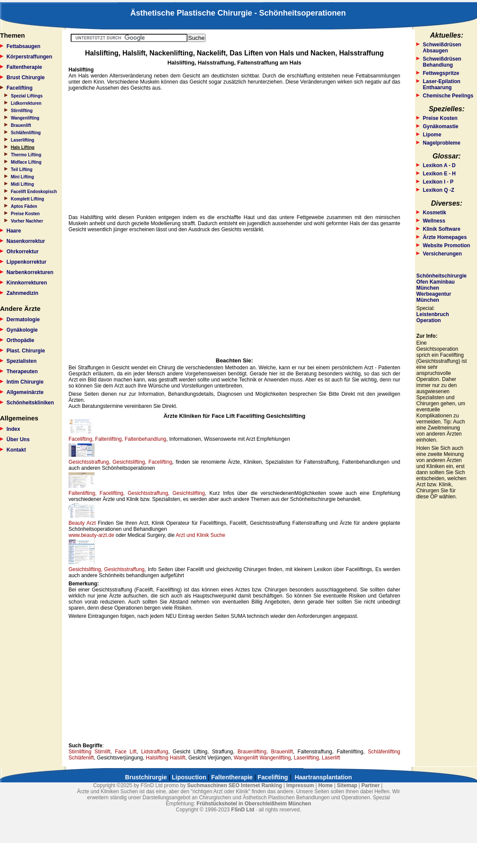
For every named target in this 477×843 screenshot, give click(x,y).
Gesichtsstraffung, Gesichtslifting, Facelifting (120, 462)
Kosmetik (434, 213)
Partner (371, 785)
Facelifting (20, 88)
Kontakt (16, 450)
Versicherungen (442, 254)
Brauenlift (21, 125)
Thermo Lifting (26, 154)
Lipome (432, 135)
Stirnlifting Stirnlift (90, 752)
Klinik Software (442, 229)
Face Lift (126, 752)
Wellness (434, 221)
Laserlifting (22, 140)
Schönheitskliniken (30, 403)
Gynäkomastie (440, 126)
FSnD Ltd (242, 810)
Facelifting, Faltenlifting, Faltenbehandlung (117, 439)
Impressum (300, 785)
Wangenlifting (25, 118)
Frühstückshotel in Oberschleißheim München (253, 804)
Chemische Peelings (448, 96)
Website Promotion (446, 245)
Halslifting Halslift (165, 758)
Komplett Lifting (27, 199)
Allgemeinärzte (25, 392)
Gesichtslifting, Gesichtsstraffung (106, 569)
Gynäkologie (22, 330)
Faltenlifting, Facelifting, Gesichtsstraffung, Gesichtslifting (137, 493)
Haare (14, 231)
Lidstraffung (154, 752)
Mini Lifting (22, 176)
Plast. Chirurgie (26, 351)
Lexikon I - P (438, 182)
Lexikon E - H (439, 174)
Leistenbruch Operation (432, 317)
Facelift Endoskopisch (34, 191)
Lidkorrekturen (26, 103)
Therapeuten (22, 371)
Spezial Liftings (26, 96)
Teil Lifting (22, 169)
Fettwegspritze (441, 73)
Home (325, 785)
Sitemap (347, 785)
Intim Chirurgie (25, 382)
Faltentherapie (24, 67)
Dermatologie (23, 320)
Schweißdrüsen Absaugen (442, 48)
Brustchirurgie (146, 777)
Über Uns (18, 439)
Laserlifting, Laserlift (317, 758)
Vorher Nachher (27, 221)
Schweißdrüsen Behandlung (442, 62)
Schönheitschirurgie (441, 276)
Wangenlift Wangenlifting (262, 758)
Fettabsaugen (23, 46)
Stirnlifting (22, 110)
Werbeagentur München (433, 297)
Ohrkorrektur (23, 252)
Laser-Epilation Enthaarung (442, 84)
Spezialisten (21, 361)
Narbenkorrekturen (30, 272)
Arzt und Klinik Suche (200, 535)
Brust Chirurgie (26, 77)
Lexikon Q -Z (438, 190)
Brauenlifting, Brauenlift (265, 752)
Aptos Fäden (24, 206)
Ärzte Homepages (445, 237)
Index (13, 429)
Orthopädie (20, 340)
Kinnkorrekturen (27, 283)
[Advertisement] (234, 152)
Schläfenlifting (26, 132)
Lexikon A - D (439, 165)
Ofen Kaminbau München (435, 285)
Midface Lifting (26, 162)
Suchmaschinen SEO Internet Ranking (234, 785)
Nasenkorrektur (26, 241)
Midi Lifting (22, 184)
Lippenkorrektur (26, 262)
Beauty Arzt (82, 523)
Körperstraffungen (29, 57)
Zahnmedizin (22, 293)
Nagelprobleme (442, 143)
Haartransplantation (323, 777)
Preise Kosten (25, 213)
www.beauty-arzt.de (91, 535)
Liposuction (189, 777)
